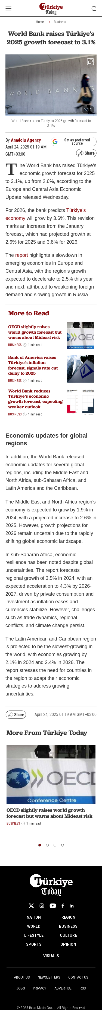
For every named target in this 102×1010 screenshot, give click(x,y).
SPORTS (34, 944)
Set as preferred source (71, 141)
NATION (34, 917)
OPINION (68, 944)
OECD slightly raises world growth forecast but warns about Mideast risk (34, 332)
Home (40, 22)
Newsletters (49, 977)
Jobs (20, 988)
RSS (83, 988)
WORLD (34, 926)
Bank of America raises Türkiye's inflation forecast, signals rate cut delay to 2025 (33, 365)
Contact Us (78, 977)
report (21, 255)
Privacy (39, 988)
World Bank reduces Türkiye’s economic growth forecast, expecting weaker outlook (35, 398)
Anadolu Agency (26, 140)
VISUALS (51, 956)
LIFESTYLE (34, 935)
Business (60, 22)
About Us (22, 977)
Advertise (63, 988)
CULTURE (68, 935)
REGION (68, 917)
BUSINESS (68, 926)
